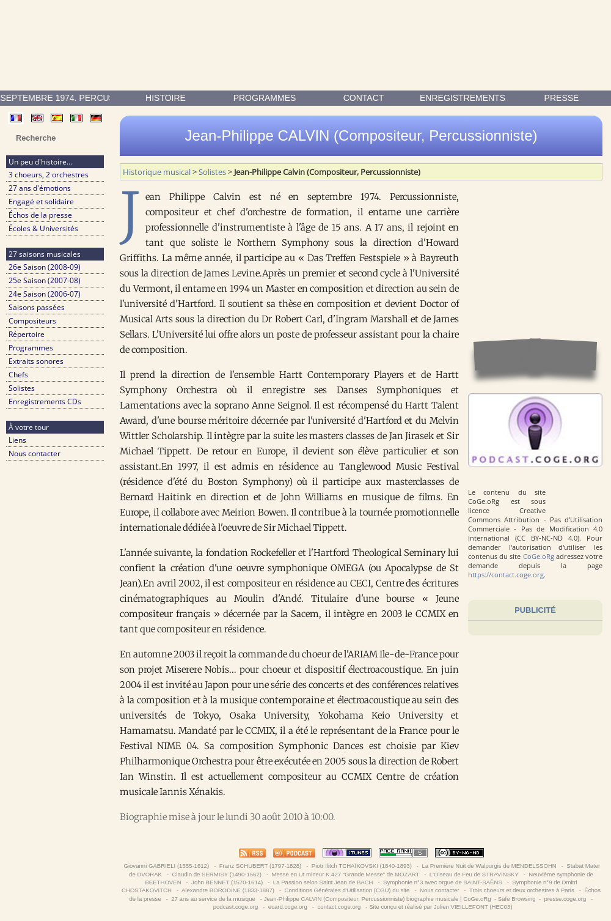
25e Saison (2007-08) (45, 280)
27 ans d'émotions (40, 188)
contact (363, 98)
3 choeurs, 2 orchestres (49, 174)
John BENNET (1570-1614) (226, 882)
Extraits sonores (36, 361)
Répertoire (27, 334)
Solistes (22, 388)
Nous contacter (34, 453)
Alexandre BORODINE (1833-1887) (228, 890)
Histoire (165, 98)
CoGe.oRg (538, 556)
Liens (17, 440)
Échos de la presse (40, 215)
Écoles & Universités (43, 228)
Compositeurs (32, 321)
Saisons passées (37, 307)
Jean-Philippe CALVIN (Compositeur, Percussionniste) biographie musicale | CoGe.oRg (377, 898)
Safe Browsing (517, 898)
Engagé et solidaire (41, 201)
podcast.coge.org (235, 906)
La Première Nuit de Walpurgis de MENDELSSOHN (489, 865)
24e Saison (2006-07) (45, 294)
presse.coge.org (565, 898)
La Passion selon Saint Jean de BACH (323, 882)
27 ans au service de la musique (213, 898)
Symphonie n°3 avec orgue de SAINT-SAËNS (442, 882)
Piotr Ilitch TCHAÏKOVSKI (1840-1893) (361, 865)
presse (561, 98)
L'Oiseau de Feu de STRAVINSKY (474, 874)
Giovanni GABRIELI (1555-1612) (166, 865)
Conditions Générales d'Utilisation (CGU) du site (347, 890)
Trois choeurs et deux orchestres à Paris (521, 890)
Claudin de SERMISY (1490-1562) (216, 874)
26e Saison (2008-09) (45, 267)
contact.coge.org (339, 906)
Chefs (18, 374)
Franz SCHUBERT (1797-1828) (260, 865)
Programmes (264, 98)
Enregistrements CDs (45, 401)
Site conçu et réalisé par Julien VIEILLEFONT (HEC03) (440, 906)
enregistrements (462, 98)
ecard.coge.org (287, 906)
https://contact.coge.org (506, 574)
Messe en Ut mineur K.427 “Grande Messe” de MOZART (345, 874)
